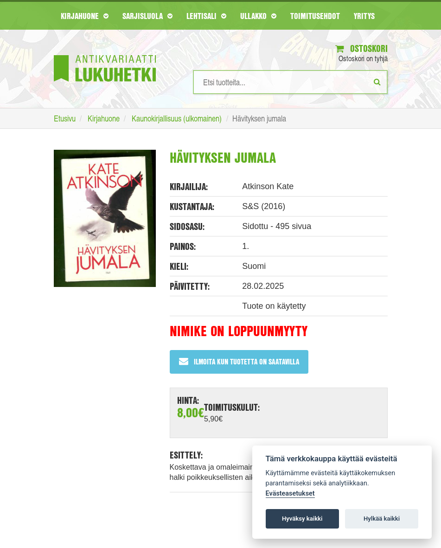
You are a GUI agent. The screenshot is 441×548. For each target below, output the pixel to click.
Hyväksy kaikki (302, 518)
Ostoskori (361, 48)
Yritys (364, 16)
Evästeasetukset (290, 493)
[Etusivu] (105, 54)
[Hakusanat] (290, 82)
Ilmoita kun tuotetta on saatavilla (239, 361)
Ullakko (258, 16)
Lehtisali (206, 16)
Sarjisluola (147, 16)
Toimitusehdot (315, 16)
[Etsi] (377, 81)
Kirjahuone (85, 16)
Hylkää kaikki (382, 518)
